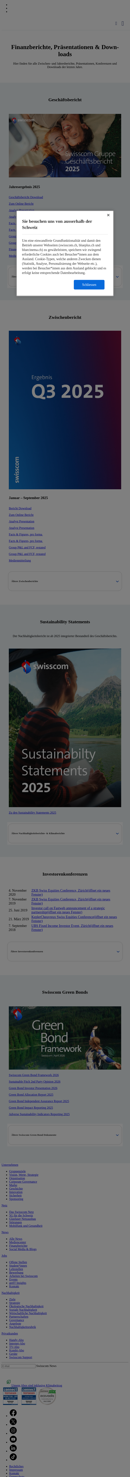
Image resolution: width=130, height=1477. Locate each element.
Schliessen (89, 284)
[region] (65, 253)
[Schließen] (108, 215)
